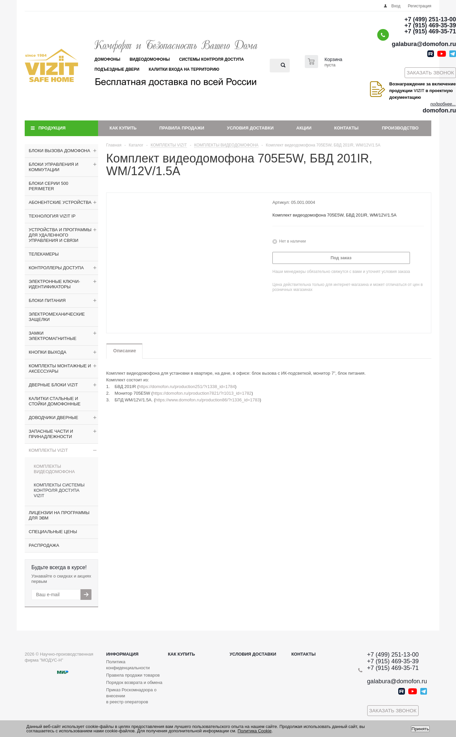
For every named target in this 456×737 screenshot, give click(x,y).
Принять (420, 728)
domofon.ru (439, 110)
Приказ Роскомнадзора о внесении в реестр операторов (131, 695)
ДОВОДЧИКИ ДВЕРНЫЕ (53, 417)
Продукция (51, 127)
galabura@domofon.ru (424, 44)
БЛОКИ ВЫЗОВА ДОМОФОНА (59, 150)
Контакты (346, 127)
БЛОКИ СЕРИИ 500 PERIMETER (48, 186)
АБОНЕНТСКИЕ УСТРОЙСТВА (60, 202)
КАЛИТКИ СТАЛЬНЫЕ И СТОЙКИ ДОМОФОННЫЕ (54, 401)
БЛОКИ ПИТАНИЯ (47, 300)
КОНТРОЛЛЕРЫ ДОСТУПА (56, 267)
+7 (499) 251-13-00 (430, 19)
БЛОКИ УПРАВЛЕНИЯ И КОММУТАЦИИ (53, 167)
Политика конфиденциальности (128, 664)
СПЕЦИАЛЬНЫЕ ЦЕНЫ (53, 531)
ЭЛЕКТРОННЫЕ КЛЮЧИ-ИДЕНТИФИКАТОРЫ (54, 284)
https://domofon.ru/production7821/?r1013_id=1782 (202, 393)
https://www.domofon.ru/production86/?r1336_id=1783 (207, 399)
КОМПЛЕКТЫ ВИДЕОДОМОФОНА (54, 469)
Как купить (123, 127)
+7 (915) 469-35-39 (430, 25)
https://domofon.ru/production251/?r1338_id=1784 (187, 386)
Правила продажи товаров (133, 675)
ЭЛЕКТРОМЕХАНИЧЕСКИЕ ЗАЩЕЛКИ (57, 317)
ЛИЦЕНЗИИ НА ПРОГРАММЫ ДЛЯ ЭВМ (59, 515)
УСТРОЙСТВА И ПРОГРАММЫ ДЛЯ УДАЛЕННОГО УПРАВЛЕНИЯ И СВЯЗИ (60, 235)
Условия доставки (250, 127)
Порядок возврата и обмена (134, 682)
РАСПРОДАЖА (44, 545)
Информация (122, 654)
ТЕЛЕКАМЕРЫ (44, 254)
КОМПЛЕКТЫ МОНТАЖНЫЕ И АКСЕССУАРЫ (60, 368)
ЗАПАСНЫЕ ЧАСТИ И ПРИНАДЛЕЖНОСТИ (51, 434)
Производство (400, 127)
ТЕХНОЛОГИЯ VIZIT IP (52, 216)
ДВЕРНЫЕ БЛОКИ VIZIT (53, 384)
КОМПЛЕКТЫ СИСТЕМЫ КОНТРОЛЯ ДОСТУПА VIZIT (59, 490)
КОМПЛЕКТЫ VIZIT (48, 450)
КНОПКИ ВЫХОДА (47, 352)
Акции (304, 127)
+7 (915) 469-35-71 (430, 31)
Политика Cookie (255, 730)
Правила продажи (181, 127)
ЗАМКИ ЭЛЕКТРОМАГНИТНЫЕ (52, 336)
